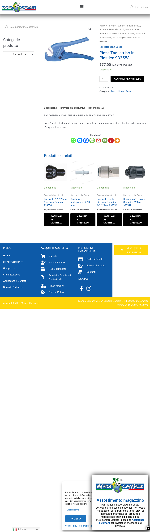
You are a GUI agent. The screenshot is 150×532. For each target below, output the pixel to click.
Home (102, 25)
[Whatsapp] (73, 140)
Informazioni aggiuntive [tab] (72, 107)
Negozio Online (14, 287)
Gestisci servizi (73, 510)
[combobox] (18, 54)
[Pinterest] (111, 140)
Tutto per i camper (116, 25)
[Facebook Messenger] (79, 140)
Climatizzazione (11, 274)
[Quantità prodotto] (103, 79)
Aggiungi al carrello (127, 78)
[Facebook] (86, 140)
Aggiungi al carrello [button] (56, 219)
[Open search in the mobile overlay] (21, 27)
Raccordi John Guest (110, 46)
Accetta (76, 518)
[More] (117, 140)
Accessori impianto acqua (121, 33)
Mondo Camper (14, 262)
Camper (10, 268)
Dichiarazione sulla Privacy (90, 526)
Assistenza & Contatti (14, 280)
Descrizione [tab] (50, 107)
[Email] (104, 140)
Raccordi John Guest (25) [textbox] (17, 54)
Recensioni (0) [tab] (96, 107)
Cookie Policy (71, 526)
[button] (82, 7)
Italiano (19, 529)
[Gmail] (98, 140)
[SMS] (92, 140)
